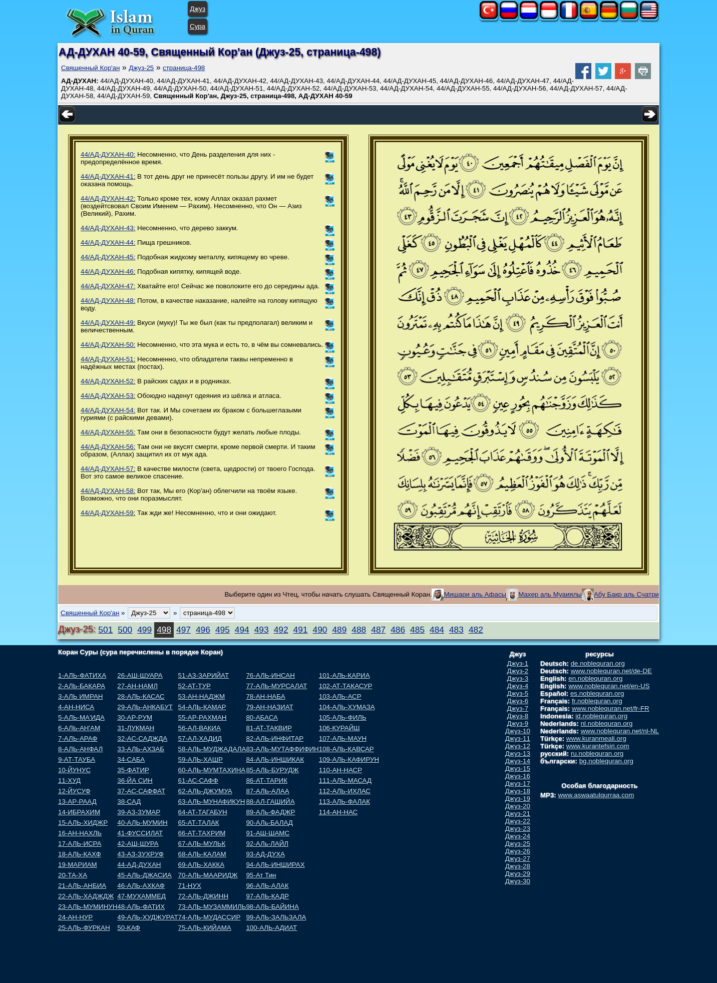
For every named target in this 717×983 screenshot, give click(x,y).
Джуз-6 (518, 701)
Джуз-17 (517, 783)
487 (378, 630)
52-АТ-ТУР (194, 686)
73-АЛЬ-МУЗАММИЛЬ (212, 906)
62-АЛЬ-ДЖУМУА (205, 791)
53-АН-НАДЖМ (201, 696)
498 (164, 630)
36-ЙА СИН (134, 780)
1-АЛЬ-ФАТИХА (82, 675)
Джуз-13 (517, 753)
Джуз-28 (517, 866)
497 (183, 630)
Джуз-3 (518, 678)
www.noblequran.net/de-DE (611, 671)
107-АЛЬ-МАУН (343, 738)
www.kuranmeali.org (596, 738)
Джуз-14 (517, 761)
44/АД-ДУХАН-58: (108, 491)
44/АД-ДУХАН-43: (108, 228)
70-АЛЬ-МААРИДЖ (208, 875)
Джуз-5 (518, 693)
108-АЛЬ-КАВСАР (346, 749)
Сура (197, 26)
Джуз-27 (517, 858)
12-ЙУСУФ (74, 791)
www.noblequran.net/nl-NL (620, 731)
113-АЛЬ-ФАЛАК (344, 801)
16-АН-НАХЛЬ (80, 833)
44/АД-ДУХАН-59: (108, 513)
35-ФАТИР (133, 770)
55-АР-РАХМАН (202, 717)
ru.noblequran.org (597, 753)
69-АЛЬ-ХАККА (201, 864)
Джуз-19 (517, 798)
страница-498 (184, 68)
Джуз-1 (518, 663)
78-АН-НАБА (265, 696)
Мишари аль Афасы (475, 594)
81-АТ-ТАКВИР (268, 728)
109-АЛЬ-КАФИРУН (349, 759)
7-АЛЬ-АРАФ (77, 738)
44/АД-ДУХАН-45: (108, 257)
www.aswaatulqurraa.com (596, 795)
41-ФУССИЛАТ (140, 833)
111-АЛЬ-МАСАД (345, 780)
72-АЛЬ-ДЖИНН (203, 896)
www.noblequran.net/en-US (608, 686)
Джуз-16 (517, 776)
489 (339, 630)
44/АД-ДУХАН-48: (108, 300)
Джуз (197, 9)
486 (398, 630)
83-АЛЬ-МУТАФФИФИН (282, 749)
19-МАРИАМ (77, 864)
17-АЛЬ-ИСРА (79, 843)
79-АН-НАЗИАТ (269, 707)
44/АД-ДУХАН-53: (108, 395)
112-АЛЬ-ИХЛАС (345, 791)
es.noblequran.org (597, 693)
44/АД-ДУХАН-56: (108, 446)
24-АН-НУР (75, 917)
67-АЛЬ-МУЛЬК (202, 843)
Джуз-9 (518, 723)
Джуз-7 (518, 708)
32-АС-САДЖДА (142, 738)
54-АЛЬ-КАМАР (202, 707)
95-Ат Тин (261, 875)
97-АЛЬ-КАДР (267, 896)
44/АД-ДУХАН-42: (108, 198)
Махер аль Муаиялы (550, 594)
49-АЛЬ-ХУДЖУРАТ (147, 917)
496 (203, 630)
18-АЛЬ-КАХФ (79, 854)
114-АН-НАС (338, 812)
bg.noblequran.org (606, 761)
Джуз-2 (518, 671)
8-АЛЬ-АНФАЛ (80, 749)
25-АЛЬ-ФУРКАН (84, 927)
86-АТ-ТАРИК (266, 780)
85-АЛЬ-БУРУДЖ (272, 770)
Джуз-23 (517, 828)
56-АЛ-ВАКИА (199, 728)
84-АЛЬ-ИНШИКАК (275, 759)
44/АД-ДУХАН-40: (108, 154)
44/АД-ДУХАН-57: (108, 468)
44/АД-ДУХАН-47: (108, 286)
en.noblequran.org (595, 678)
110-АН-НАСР (340, 770)
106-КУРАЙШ (339, 728)
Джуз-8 (518, 716)
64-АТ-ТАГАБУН (202, 812)
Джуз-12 (517, 746)
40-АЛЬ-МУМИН (142, 822)
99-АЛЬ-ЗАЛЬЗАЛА (276, 917)
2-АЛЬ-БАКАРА (81, 686)
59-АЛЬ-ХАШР (200, 759)
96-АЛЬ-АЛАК (267, 885)
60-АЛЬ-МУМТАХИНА (212, 770)
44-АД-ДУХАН (139, 864)
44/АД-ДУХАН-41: (108, 176)
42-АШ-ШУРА (137, 843)
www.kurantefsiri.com (597, 746)
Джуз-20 (517, 806)
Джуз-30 (517, 881)
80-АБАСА (261, 717)
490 (320, 630)
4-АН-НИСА (76, 707)
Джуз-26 (517, 851)
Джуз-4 (518, 686)
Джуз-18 (517, 791)
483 (456, 630)
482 (476, 630)
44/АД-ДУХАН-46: (108, 271)
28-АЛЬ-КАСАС (140, 696)
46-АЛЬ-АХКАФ (141, 885)
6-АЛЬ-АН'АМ (79, 728)
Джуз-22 (517, 821)
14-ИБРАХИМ (79, 812)
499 (144, 630)
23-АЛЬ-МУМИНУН (87, 906)
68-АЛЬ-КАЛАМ (202, 854)
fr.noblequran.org (597, 701)
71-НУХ (189, 885)
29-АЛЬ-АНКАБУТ (145, 707)
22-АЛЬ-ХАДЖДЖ (86, 896)
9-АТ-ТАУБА (76, 759)
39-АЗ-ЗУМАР (138, 812)
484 (437, 630)
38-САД (129, 801)
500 (125, 630)
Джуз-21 (517, 813)
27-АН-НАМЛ (137, 686)
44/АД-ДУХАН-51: (108, 359)
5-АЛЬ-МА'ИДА (81, 717)
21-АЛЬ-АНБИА (82, 885)
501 (105, 630)
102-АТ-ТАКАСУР (346, 686)
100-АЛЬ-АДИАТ (271, 927)
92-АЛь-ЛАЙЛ (267, 843)
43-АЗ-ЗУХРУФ (140, 854)
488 (358, 630)
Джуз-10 (517, 731)
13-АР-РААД (77, 801)
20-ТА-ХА (72, 875)
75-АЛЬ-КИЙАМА (204, 927)
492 (281, 630)
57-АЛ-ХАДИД (200, 738)
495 (222, 630)
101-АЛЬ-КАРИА (344, 675)
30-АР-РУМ (134, 717)
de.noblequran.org (598, 663)
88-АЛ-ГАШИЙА (270, 801)
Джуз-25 (141, 68)
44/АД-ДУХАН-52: (108, 381)
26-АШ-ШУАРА (139, 675)
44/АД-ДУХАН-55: (108, 432)
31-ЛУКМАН (135, 728)
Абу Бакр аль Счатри (626, 594)
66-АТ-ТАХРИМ (202, 833)
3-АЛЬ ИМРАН (80, 696)
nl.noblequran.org (607, 723)
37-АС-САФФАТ (141, 791)
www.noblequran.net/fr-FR (610, 708)
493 (261, 630)
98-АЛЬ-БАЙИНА (272, 906)
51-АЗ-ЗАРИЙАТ (203, 675)
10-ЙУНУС (74, 770)
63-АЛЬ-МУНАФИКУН (211, 801)
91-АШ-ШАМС (267, 833)
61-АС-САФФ (198, 780)
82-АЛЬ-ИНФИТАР (274, 738)
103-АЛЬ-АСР (340, 696)
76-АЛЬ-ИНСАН (270, 675)
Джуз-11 (517, 738)
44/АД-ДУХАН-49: (108, 322)
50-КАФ (128, 927)
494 (242, 630)
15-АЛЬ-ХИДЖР (83, 822)
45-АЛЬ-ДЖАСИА (144, 875)
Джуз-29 (517, 873)
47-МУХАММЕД (141, 896)
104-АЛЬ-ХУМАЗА (347, 707)
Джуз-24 (517, 836)
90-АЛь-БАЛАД (269, 822)
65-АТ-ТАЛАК (198, 822)
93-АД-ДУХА (265, 854)
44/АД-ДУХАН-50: (108, 344)
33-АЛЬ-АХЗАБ (140, 749)
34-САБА (131, 759)
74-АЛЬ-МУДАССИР (209, 917)
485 (417, 630)
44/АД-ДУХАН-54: (108, 410)
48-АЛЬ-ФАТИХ (141, 906)
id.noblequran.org (601, 716)
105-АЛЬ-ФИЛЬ (343, 717)
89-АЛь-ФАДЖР (270, 812)
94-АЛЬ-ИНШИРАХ (275, 864)
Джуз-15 (517, 768)
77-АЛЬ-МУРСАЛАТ (276, 686)
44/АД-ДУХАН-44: (108, 242)
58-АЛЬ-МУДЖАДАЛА (212, 749)
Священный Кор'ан (90, 68)
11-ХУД (69, 780)
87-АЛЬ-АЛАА (267, 791)
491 (300, 630)
